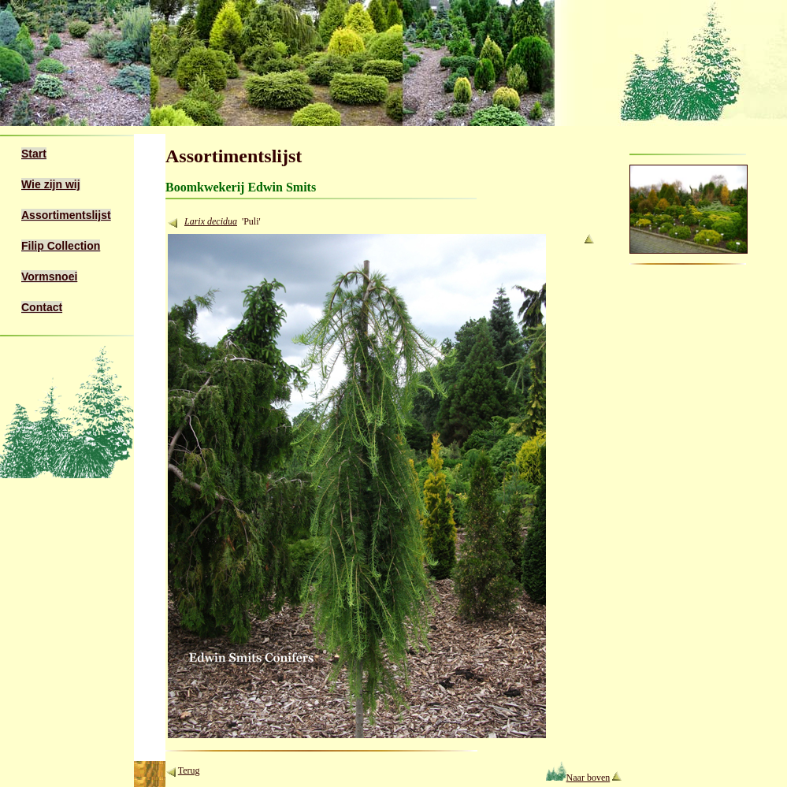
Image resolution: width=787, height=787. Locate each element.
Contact (41, 307)
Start (33, 153)
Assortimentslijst (66, 215)
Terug (189, 770)
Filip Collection (60, 245)
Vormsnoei (49, 276)
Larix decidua (210, 221)
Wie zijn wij (50, 184)
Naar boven (578, 777)
